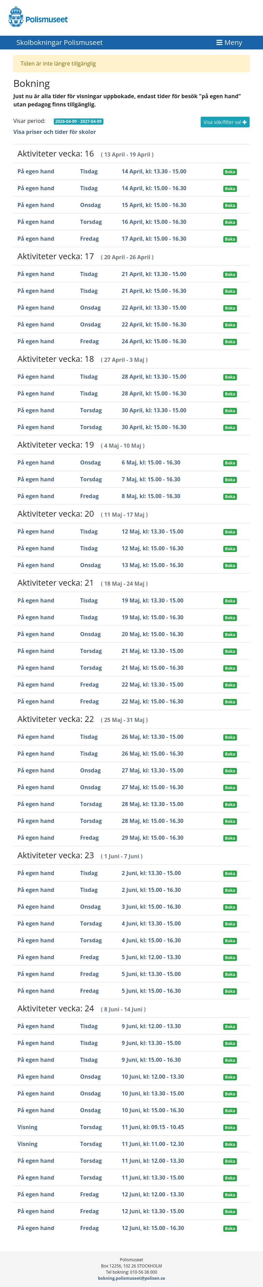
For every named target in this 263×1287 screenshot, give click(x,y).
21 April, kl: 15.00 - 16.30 (154, 291)
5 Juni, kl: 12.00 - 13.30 (151, 957)
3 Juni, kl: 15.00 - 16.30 (151, 906)
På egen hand (35, 171)
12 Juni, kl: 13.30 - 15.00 (153, 1211)
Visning (27, 1127)
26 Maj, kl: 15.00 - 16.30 (153, 753)
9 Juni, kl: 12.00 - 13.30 (151, 1026)
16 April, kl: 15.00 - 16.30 (154, 222)
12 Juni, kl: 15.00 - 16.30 (153, 1228)
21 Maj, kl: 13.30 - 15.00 (153, 651)
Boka (230, 172)
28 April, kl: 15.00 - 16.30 (154, 393)
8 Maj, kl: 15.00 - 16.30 (151, 496)
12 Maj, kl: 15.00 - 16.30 (153, 548)
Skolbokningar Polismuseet (59, 42)
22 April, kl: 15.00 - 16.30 (154, 324)
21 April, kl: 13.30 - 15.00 (154, 274)
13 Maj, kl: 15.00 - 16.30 (153, 565)
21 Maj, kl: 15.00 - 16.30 (153, 667)
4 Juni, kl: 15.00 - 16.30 (151, 940)
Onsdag (90, 205)
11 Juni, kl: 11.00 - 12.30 (153, 1144)
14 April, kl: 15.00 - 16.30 (154, 188)
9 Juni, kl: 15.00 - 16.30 (151, 1060)
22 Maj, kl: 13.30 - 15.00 (153, 684)
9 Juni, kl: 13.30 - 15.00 (151, 1043)
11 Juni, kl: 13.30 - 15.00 (153, 1177)
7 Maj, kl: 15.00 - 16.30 (151, 479)
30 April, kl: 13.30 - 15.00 (154, 410)
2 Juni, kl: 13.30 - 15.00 (151, 873)
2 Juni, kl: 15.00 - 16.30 (151, 890)
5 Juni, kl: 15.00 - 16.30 (151, 991)
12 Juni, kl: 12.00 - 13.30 (153, 1194)
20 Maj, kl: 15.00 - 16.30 (153, 634)
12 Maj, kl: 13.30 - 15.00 (153, 531)
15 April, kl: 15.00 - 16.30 (154, 205)
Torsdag (91, 222)
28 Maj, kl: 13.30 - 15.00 (153, 804)
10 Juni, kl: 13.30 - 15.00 (153, 1093)
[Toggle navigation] (229, 42)
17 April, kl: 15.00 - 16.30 (154, 238)
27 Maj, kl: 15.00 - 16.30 (153, 787)
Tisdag (89, 171)
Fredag (89, 238)
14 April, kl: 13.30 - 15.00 (154, 171)
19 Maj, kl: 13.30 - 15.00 (153, 600)
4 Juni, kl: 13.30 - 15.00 (151, 923)
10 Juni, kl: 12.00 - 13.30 (153, 1076)
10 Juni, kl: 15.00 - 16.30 (153, 1110)
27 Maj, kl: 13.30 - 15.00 (153, 770)
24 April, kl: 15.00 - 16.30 (154, 341)
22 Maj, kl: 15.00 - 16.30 (153, 701)
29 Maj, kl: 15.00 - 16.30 (153, 837)
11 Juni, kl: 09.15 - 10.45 (153, 1127)
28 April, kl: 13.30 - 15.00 (154, 376)
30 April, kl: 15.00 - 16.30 (154, 427)
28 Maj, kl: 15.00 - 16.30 (153, 821)
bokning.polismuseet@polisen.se (131, 1278)
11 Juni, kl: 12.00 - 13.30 (153, 1160)
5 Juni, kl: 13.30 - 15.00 (151, 974)
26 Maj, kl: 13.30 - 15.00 (153, 736)
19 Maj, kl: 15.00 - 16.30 (153, 617)
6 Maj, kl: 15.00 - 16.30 (151, 462)
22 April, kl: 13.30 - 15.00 (154, 307)
